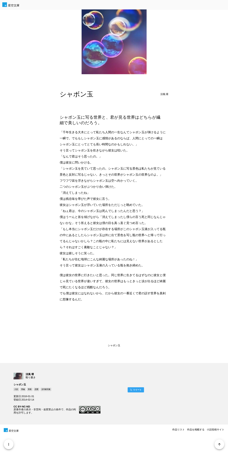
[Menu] (9, 444)
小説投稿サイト (215, 429)
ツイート (137, 390)
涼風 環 (164, 94)
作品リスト (178, 429)
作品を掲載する (195, 429)
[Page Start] (219, 444)
